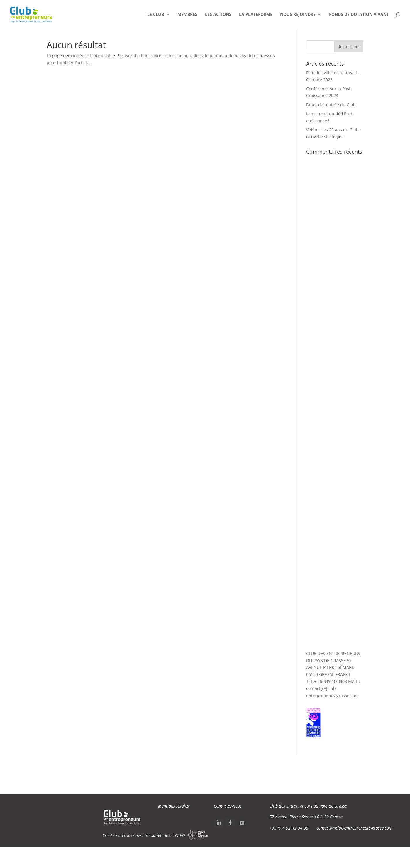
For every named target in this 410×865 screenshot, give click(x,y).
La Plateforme (255, 15)
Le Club (155, 15)
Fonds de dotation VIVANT (359, 15)
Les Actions (218, 15)
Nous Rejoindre (298, 15)
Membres (187, 15)
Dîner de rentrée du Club (331, 104)
